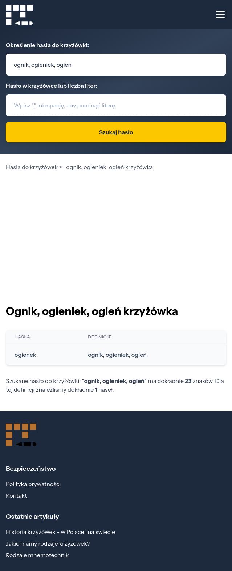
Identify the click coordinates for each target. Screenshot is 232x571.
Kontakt (16, 495)
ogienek (25, 354)
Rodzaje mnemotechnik (37, 555)
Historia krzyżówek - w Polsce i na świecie (60, 531)
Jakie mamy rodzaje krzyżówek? (48, 543)
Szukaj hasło (116, 132)
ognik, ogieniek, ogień (117, 354)
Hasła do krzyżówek (32, 167)
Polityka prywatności (33, 484)
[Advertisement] (116, 228)
